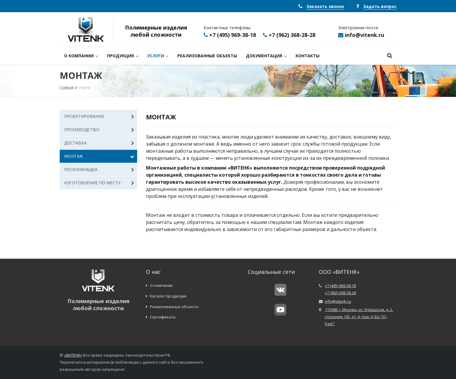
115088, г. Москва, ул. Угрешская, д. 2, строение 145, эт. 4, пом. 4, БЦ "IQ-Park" (359, 316)
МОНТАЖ (99, 156)
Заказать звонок (325, 6)
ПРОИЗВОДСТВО (99, 129)
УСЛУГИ (157, 55)
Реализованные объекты (172, 306)
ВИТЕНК (73, 355)
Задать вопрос (380, 6)
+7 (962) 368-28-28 (292, 34)
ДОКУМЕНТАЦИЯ (266, 55)
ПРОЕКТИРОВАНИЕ (99, 116)
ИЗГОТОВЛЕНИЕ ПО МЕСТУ (99, 183)
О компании (159, 285)
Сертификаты (161, 317)
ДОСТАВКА (99, 143)
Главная (67, 87)
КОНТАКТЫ (307, 55)
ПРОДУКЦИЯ (122, 55)
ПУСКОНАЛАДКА (99, 169)
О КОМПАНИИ (81, 55)
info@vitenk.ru (364, 34)
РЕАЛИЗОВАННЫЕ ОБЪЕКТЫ (207, 55)
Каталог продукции (166, 296)
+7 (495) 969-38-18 (232, 34)
